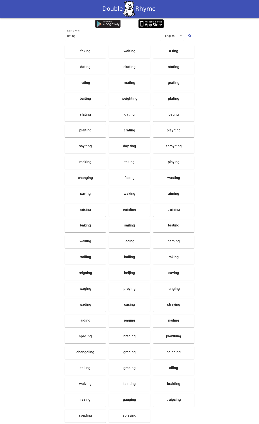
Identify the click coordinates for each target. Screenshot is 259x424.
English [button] (170, 36)
